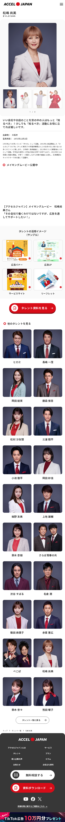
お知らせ (17, 766)
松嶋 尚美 (30, 731)
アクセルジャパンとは (16, 749)
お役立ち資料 (48, 766)
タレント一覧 (17, 731)
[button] (10, 98)
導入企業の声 (17, 761)
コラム (48, 761)
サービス (48, 749)
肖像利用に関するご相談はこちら (31, 808)
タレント (17, 755)
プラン (48, 755)
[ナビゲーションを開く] (61, 4)
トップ (5, 731)
